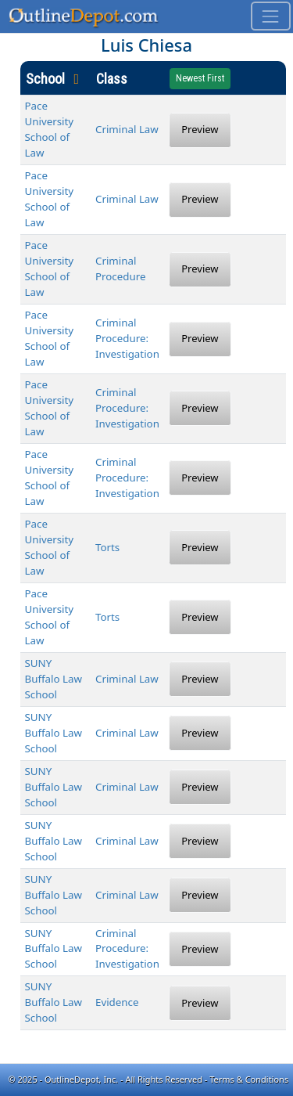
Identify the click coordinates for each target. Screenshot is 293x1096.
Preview (199, 129)
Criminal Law (127, 129)
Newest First (200, 78)
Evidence (117, 1002)
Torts (107, 547)
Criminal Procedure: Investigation (127, 338)
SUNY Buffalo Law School (53, 678)
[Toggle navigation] (271, 16)
